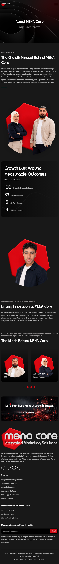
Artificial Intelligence (8, 487)
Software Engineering (9, 483)
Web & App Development (10, 495)
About (22, 560)
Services (42, 560)
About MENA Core (33, 27)
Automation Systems (8, 491)
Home (21, 27)
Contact (29, 560)
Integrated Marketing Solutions (12, 480)
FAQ (35, 560)
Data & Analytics (7, 499)
